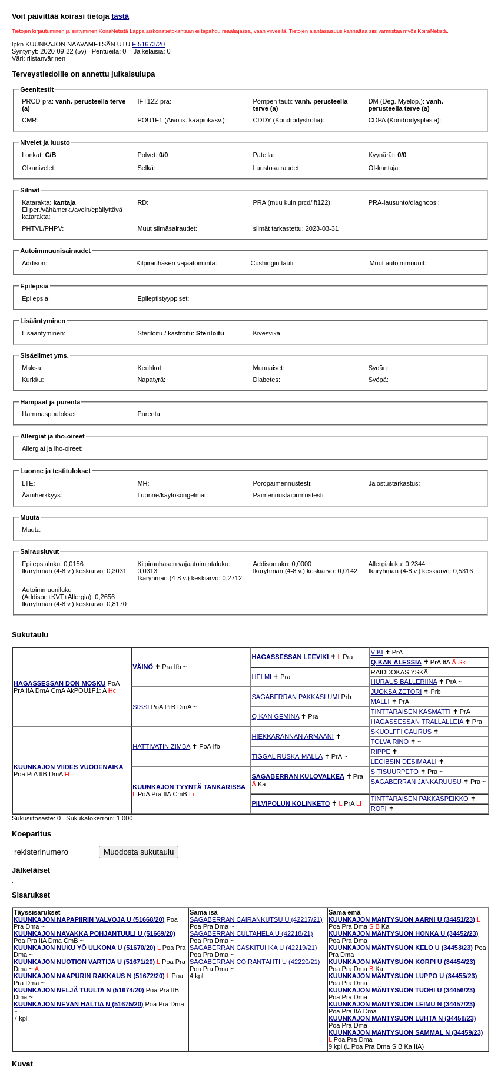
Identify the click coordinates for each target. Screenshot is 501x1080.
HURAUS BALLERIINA (404, 681)
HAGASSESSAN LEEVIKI (290, 656)
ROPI (379, 808)
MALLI (380, 701)
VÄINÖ (142, 666)
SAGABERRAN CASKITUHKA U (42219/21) (253, 947)
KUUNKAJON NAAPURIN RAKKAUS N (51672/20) (89, 975)
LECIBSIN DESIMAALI (404, 761)
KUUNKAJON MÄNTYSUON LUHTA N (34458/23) (402, 1018)
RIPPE (380, 751)
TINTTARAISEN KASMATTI (411, 711)
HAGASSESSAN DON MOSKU (59, 683)
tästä (120, 16)
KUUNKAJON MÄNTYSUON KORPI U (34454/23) (402, 961)
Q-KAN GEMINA (276, 716)
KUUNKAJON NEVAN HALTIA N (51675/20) (78, 1004)
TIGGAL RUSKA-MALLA (287, 756)
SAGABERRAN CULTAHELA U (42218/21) (251, 933)
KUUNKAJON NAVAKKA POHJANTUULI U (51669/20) (94, 933)
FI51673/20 (148, 44)
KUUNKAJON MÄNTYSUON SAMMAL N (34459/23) (406, 1032)
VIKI (377, 652)
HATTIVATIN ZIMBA (161, 746)
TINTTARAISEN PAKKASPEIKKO (420, 798)
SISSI (140, 706)
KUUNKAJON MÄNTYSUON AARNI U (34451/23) (402, 919)
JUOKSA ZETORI (396, 691)
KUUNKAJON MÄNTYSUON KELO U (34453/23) (401, 947)
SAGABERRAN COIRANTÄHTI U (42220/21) (255, 961)
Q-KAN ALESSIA (396, 662)
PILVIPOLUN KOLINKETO (291, 803)
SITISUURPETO (395, 771)
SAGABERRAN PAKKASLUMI (296, 696)
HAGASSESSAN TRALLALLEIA (417, 721)
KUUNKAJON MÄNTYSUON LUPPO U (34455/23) (403, 975)
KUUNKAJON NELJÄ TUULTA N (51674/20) (79, 989)
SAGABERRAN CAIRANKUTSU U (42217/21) (256, 919)
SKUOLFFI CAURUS (401, 731)
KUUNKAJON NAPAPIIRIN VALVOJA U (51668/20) (89, 919)
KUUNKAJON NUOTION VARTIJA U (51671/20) (84, 961)
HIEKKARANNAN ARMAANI (293, 736)
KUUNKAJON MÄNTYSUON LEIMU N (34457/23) (402, 1004)
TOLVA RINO (390, 741)
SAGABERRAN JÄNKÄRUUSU (416, 781)
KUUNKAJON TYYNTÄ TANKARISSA (188, 786)
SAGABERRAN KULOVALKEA (298, 776)
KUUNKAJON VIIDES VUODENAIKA (68, 766)
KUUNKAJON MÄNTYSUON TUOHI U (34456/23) (402, 989)
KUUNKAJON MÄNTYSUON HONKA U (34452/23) (403, 933)
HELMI (262, 676)
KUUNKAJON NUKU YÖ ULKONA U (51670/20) (84, 947)
